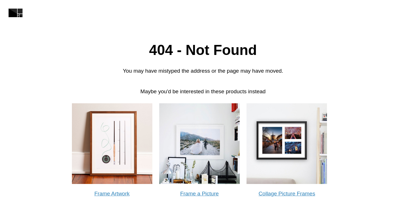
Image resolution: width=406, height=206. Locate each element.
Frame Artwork (112, 194)
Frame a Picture (199, 194)
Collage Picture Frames (286, 194)
